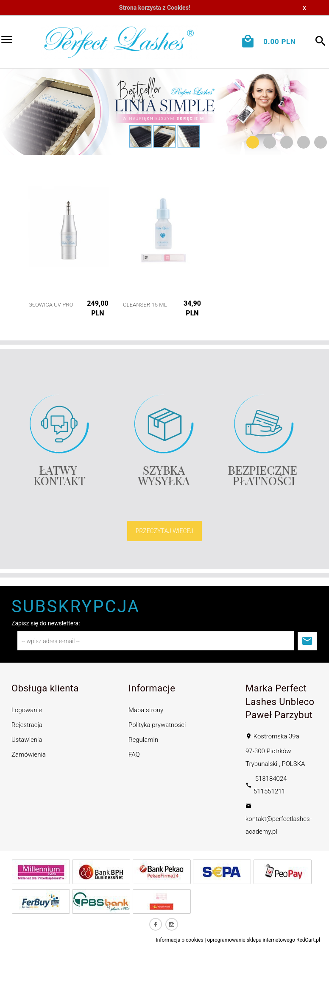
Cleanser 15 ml (145, 304)
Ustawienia (26, 740)
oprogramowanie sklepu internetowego (251, 940)
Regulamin (143, 740)
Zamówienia (28, 754)
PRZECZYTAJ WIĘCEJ (165, 531)
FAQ (134, 754)
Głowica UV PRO (50, 304)
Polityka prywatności (157, 725)
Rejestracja (26, 725)
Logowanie (26, 710)
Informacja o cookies (179, 940)
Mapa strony (145, 710)
